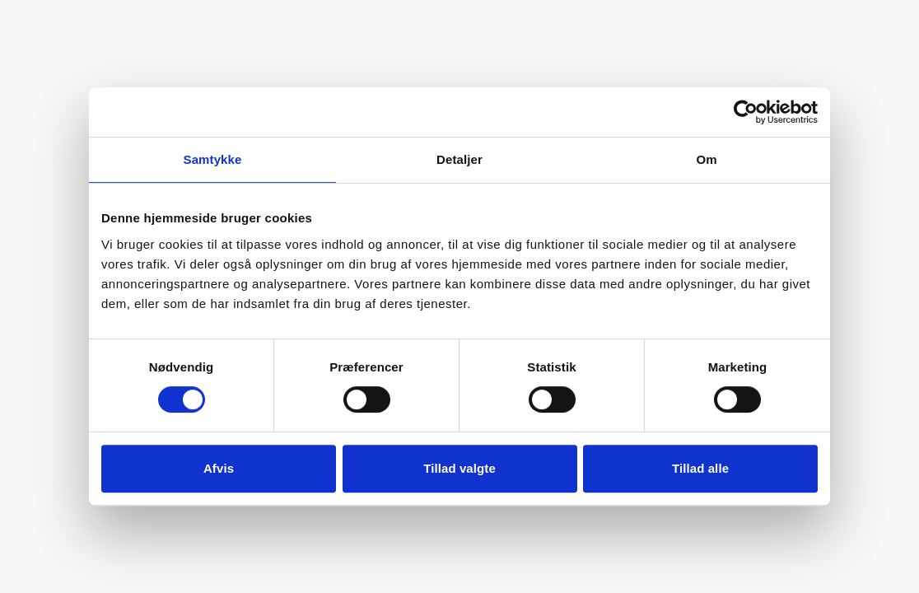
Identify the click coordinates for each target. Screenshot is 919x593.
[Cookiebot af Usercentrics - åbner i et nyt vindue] (746, 112)
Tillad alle (700, 468)
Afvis (218, 468)
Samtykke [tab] (213, 159)
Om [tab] (706, 159)
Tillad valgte (459, 468)
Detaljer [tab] (459, 159)
